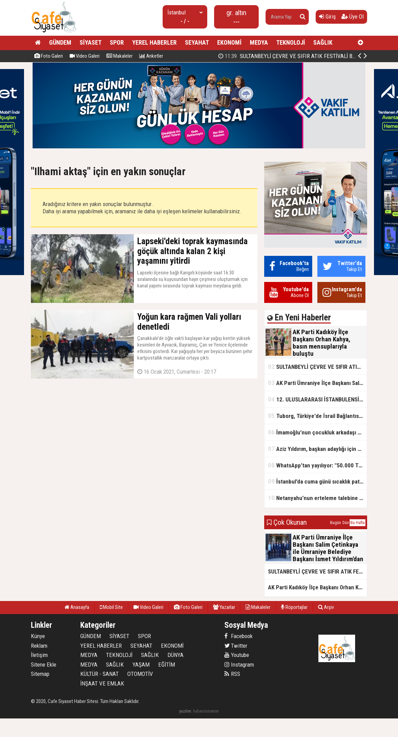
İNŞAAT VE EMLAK (102, 683)
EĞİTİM (166, 664)
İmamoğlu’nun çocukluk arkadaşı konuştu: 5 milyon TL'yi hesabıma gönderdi (317, 432)
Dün (345, 522)
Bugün (335, 522)
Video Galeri (85, 56)
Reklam (39, 645)
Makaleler (119, 56)
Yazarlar (224, 607)
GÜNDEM (60, 42)
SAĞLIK (322, 42)
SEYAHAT (197, 42)
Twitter (235, 645)
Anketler (151, 56)
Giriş (327, 16)
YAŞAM (141, 664)
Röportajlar (294, 607)
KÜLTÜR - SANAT (99, 673)
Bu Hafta (357, 522)
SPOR (117, 42)
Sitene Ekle (43, 664)
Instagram (239, 664)
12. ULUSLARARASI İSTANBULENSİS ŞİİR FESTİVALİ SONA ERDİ (317, 399)
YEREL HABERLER (154, 42)
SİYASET (91, 42)
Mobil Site (111, 607)
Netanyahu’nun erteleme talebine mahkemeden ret (317, 498)
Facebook (238, 636)
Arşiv (326, 607)
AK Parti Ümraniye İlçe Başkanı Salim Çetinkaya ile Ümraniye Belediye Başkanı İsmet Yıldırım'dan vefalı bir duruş (317, 383)
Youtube (236, 654)
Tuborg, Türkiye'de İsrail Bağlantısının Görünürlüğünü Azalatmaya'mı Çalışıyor (317, 416)
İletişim (39, 654)
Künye (38, 636)
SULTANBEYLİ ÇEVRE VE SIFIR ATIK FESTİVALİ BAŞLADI (317, 367)
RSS (232, 673)
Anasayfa (77, 607)
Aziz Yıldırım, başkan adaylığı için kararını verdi (317, 449)
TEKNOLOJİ (290, 42)
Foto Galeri (48, 56)
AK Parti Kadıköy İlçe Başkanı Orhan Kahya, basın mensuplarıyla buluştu (317, 587)
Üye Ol (352, 16)
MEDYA (259, 42)
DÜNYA (175, 654)
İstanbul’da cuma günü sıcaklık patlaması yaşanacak (317, 481)
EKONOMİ (229, 42)
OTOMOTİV (140, 673)
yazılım (185, 711)
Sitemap (40, 673)
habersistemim (206, 711)
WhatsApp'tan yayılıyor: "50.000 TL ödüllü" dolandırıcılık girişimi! (317, 465)
